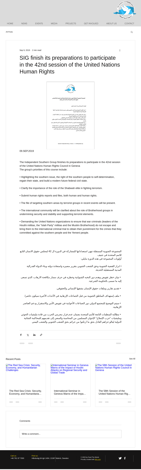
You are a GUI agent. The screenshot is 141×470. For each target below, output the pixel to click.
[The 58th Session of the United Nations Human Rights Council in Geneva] (115, 375)
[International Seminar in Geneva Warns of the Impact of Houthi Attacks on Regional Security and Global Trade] (70, 375)
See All (132, 359)
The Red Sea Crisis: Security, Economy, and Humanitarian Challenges (25, 392)
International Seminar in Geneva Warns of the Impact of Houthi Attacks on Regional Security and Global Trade (70, 392)
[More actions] (119, 50)
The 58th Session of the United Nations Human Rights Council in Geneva (115, 392)
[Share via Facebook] (21, 335)
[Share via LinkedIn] (34, 335)
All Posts (9, 32)
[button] (131, 32)
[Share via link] (41, 335)
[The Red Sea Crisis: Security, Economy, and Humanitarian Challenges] (26, 375)
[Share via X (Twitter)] (27, 335)
